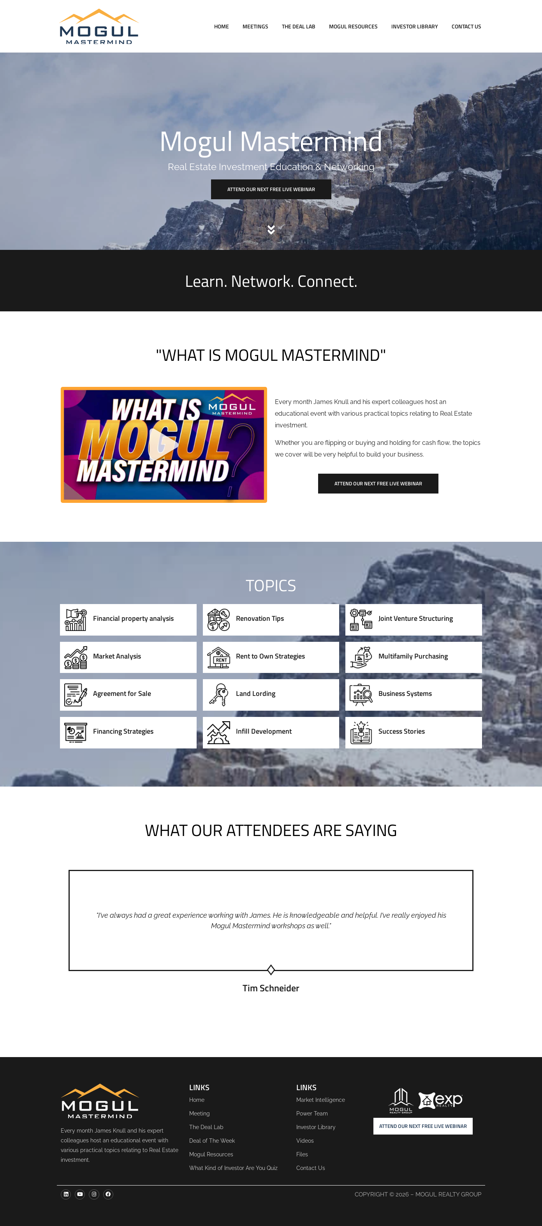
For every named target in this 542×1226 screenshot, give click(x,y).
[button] (164, 445)
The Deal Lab (298, 26)
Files (302, 1154)
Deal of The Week (212, 1141)
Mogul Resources (353, 26)
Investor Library (414, 26)
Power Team (312, 1113)
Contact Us (466, 26)
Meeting (199, 1113)
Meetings (255, 26)
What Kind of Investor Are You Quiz (233, 1168)
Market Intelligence (320, 1100)
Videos (305, 1141)
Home (221, 26)
